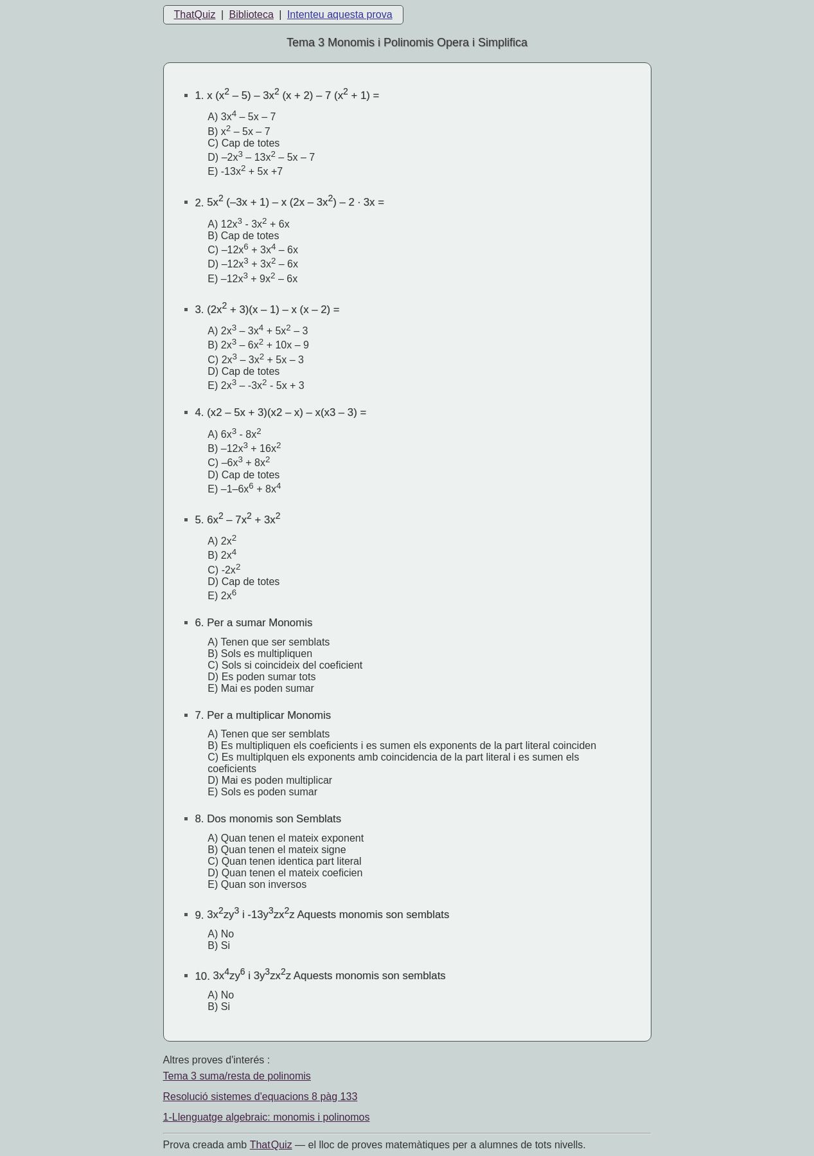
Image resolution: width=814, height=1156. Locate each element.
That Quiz (271, 1144)
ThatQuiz (195, 14)
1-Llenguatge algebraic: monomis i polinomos (266, 1117)
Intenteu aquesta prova (340, 14)
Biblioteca (251, 14)
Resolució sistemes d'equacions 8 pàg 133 (260, 1096)
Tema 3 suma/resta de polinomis (237, 1075)
